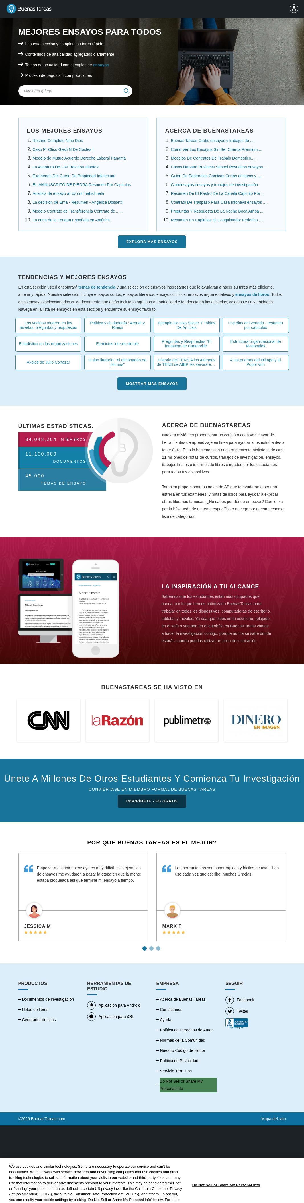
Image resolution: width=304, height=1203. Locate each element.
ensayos (101, 65)
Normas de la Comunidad (182, 1040)
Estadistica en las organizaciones (48, 343)
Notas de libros (35, 1009)
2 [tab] (152, 946)
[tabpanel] (83, 897)
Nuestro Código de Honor (182, 1050)
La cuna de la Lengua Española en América (71, 220)
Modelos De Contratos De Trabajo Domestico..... (214, 158)
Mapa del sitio (273, 1119)
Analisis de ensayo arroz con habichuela (68, 193)
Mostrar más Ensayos (152, 384)
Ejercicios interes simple (117, 343)
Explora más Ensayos (152, 242)
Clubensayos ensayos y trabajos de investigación (214, 184)
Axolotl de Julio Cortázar (48, 362)
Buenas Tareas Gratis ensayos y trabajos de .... (213, 140)
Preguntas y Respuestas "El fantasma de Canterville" (186, 343)
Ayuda (165, 1019)
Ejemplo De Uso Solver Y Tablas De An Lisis (186, 325)
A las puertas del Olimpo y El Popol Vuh (255, 362)
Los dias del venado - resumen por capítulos (255, 325)
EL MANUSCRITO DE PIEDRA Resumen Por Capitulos (82, 184)
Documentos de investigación (48, 999)
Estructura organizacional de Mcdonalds (255, 343)
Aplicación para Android (113, 1005)
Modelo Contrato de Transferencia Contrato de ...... (78, 211)
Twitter (236, 1011)
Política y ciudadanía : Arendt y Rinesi (117, 325)
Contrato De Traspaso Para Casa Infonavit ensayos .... (219, 202)
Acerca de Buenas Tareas (183, 999)
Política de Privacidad (179, 1060)
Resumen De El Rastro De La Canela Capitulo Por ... (218, 193)
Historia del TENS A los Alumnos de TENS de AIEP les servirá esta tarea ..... (186, 362)
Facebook (239, 1000)
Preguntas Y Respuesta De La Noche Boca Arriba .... (218, 211)
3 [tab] (159, 946)
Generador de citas (39, 1019)
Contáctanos (171, 1009)
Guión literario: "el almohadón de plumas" (117, 362)
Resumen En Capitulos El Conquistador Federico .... (217, 220)
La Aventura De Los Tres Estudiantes (66, 167)
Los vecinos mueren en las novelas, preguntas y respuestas (48, 325)
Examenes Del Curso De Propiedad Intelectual (74, 176)
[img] (126, 91)
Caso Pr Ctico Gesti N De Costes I (63, 149)
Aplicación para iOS (110, 1016)
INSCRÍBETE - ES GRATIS (152, 801)
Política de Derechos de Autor (186, 1030)
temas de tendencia (96, 287)
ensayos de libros (252, 294)
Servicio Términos (176, 1071)
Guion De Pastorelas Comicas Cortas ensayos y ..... (217, 176)
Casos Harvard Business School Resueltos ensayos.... (219, 167)
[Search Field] (75, 91)
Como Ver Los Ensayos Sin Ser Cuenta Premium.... (216, 149)
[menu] (295, 9)
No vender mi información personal (182, 1085)
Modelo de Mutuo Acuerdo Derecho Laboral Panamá (79, 158)
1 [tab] (145, 946)
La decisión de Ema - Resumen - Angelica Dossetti (78, 202)
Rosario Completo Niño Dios (58, 140)
